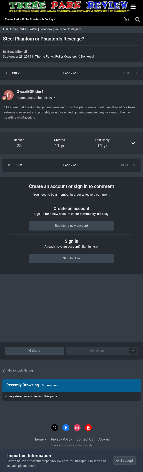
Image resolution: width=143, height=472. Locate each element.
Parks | (23, 29)
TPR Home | (10, 29)
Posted (36, 98)
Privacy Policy (61, 439)
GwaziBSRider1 (30, 91)
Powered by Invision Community (71, 445)
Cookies (104, 439)
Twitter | (34, 29)
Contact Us (84, 439)
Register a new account (71, 225)
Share (34, 350)
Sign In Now (71, 258)
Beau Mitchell (17, 51)
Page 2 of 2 (71, 73)
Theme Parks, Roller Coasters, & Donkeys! (64, 56)
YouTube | (61, 29)
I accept (124, 460)
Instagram (75, 29)
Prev (16, 73)
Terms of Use (16, 461)
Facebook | (47, 29)
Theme (40, 439)
